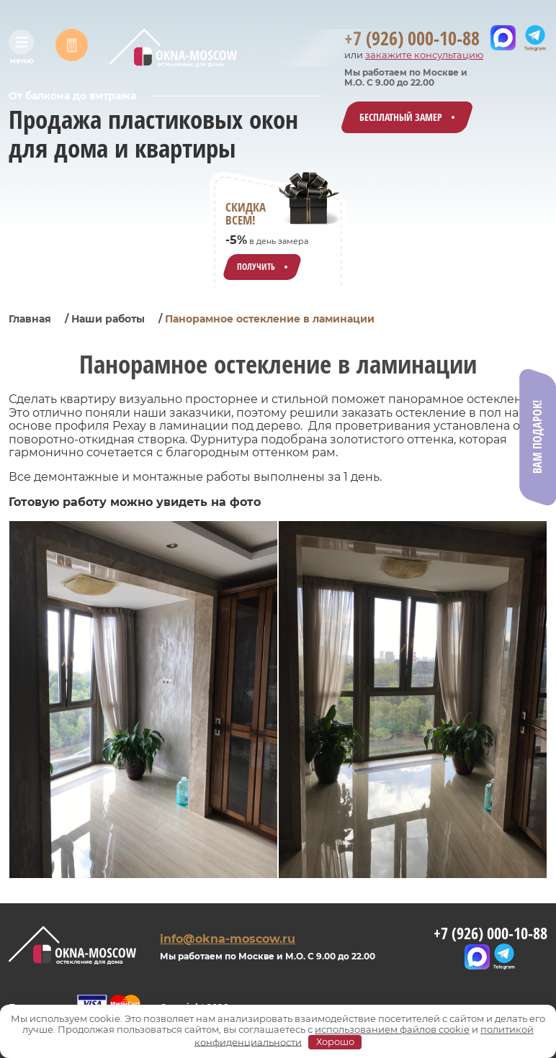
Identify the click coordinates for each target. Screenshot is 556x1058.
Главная (30, 318)
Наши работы (108, 318)
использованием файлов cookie (392, 1029)
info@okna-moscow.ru (227, 939)
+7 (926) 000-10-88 (490, 933)
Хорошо (335, 1041)
